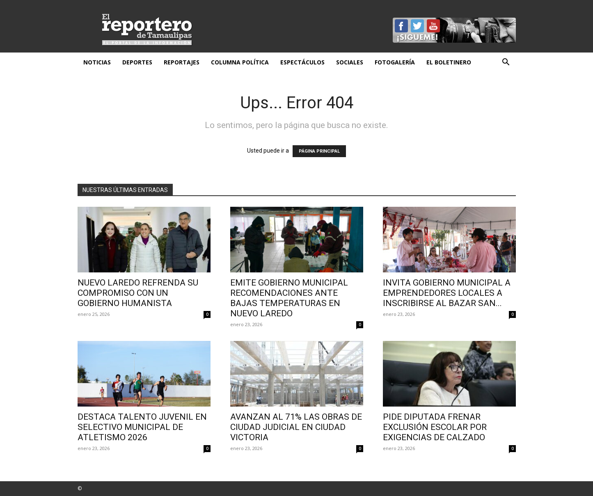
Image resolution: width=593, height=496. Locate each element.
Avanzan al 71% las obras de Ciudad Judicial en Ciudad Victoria (296, 427)
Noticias (97, 62)
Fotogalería (395, 62)
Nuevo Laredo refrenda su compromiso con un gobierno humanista (138, 293)
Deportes (137, 62)
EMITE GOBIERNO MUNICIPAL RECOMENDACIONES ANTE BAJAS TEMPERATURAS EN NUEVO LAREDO (289, 298)
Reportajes (181, 62)
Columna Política (240, 62)
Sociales (349, 62)
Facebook (401, 25)
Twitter (417, 25)
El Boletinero (448, 62)
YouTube (433, 25)
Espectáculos (302, 62)
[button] (506, 63)
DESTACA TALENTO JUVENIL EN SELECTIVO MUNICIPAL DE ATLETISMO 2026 (142, 427)
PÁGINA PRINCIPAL (319, 151)
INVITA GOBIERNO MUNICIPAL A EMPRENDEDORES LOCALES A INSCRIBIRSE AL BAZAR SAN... (447, 293)
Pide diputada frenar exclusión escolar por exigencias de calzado (435, 427)
